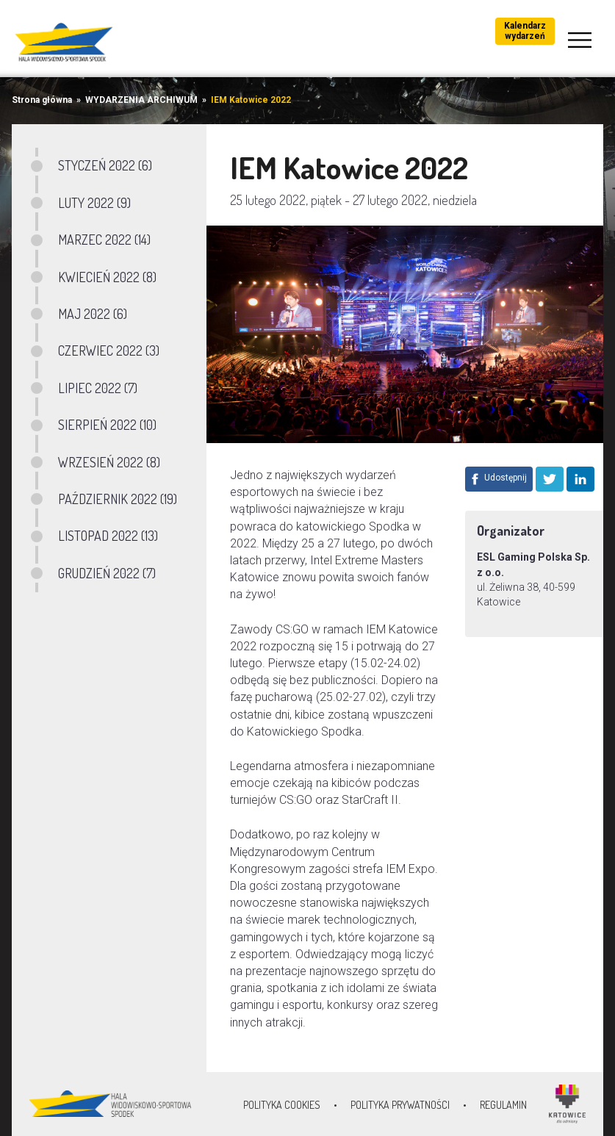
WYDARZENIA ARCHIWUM (141, 100)
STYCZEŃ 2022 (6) (105, 165)
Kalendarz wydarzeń (525, 31)
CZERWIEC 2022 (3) (108, 350)
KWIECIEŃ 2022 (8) (107, 277)
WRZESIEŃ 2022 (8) (109, 462)
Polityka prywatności (400, 1105)
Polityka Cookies (281, 1105)
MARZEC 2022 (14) (104, 239)
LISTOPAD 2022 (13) (108, 536)
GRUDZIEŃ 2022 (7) (107, 573)
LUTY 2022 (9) (94, 203)
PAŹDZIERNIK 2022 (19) (117, 499)
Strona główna (42, 100)
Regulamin (503, 1105)
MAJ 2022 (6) (92, 314)
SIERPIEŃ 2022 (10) (107, 425)
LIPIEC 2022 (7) (97, 388)
